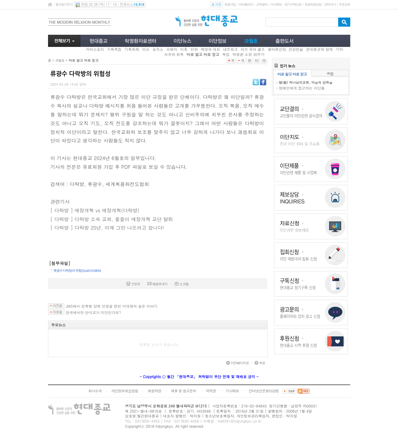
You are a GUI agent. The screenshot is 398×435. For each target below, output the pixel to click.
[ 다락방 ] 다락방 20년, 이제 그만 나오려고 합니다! (107, 227)
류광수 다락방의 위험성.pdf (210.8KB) (77, 270)
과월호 (59, 60)
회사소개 (95, 390)
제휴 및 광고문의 (183, 390)
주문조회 (344, 4)
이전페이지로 (237, 363)
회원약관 (154, 390)
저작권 (211, 390)
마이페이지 (246, 4)
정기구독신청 (292, 4)
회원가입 (230, 4)
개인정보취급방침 (124, 390)
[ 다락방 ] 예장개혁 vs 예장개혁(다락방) (95, 210)
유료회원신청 (313, 4)
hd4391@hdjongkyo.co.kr (239, 421)
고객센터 (261, 4)
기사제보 (275, 4)
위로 (259, 363)
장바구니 (330, 4)
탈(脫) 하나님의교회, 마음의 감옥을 (305, 82)
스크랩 (182, 284)
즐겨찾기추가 (64, 4)
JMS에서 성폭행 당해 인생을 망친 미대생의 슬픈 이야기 (111, 306)
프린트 (133, 284)
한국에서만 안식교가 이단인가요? (93, 312)
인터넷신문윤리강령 (264, 390)
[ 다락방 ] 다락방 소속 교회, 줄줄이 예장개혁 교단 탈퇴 (111, 219)
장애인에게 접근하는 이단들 (302, 87)
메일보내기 (157, 284)
